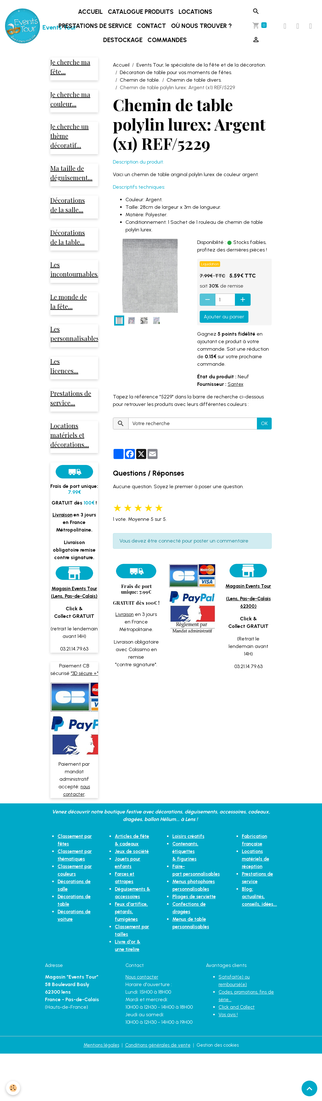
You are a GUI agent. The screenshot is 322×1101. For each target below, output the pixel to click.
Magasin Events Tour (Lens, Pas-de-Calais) (74, 605)
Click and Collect (238, 1054)
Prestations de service (95, 26)
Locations (196, 11)
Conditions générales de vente (157, 1092)
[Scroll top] (309, 1088)
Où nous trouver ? (202, 26)
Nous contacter (143, 1024)
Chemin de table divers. (194, 80)
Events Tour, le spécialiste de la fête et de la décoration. (201, 65)
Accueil (91, 11)
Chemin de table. (140, 80)
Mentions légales (96, 1092)
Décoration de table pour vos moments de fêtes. (176, 72)
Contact (152, 26)
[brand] (24, 26)
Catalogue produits (141, 11)
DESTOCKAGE (123, 40)
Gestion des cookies (222, 1092)
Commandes (167, 40)
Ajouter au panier (224, 317)
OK (264, 423)
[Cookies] (13, 1088)
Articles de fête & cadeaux (127, 868)
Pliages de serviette (192, 913)
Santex (236, 384)
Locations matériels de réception (258, 883)
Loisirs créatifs (186, 861)
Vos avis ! (229, 1062)
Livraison (124, 614)
